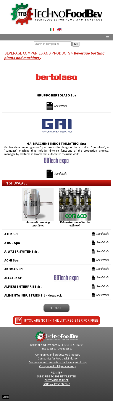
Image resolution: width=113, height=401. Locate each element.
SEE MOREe (56, 308)
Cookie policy (65, 348)
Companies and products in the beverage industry (58, 362)
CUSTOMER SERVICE (57, 380)
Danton (79, 344)
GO (76, 44)
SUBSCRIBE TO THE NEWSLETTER (56, 376)
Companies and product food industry (57, 354)
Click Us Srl (67, 344)
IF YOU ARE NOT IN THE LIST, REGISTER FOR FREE (61, 320)
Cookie (6, 396)
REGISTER (56, 372)
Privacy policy (48, 348)
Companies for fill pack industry (57, 366)
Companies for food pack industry (57, 358)
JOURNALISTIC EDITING (56, 384)
